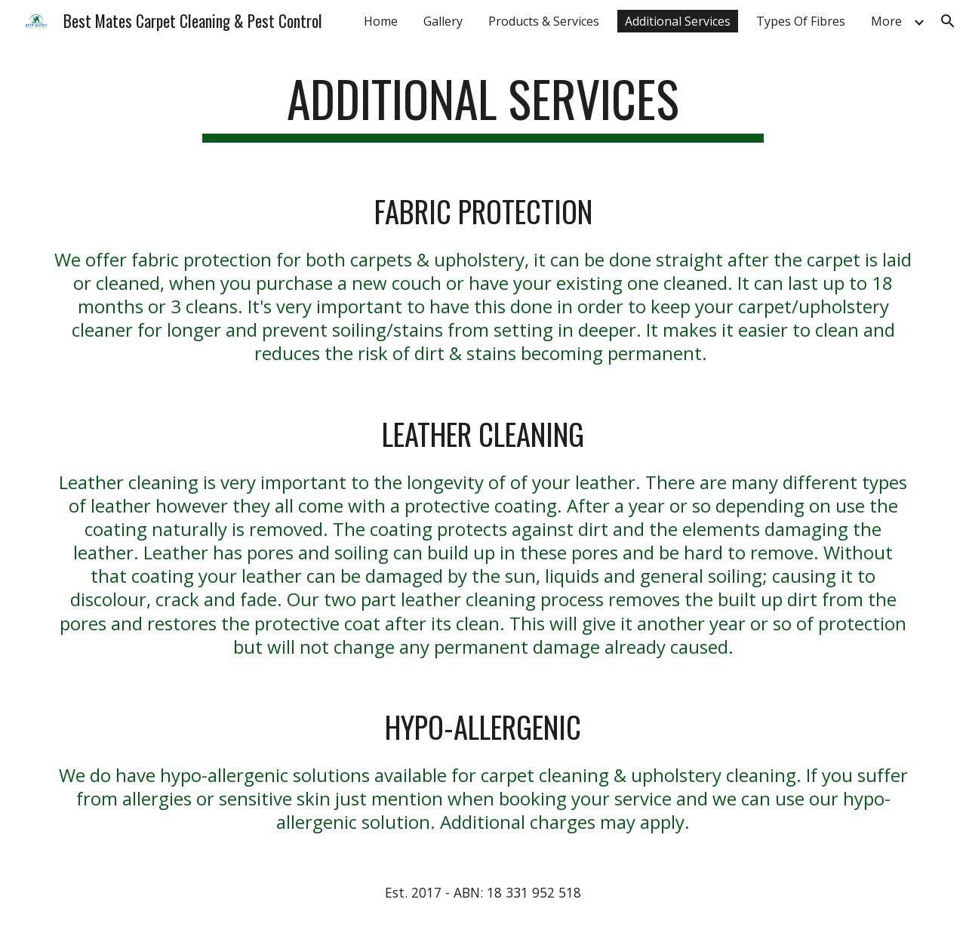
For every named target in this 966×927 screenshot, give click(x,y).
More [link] (886, 21)
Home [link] (381, 21)
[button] (948, 21)
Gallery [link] (443, 21)
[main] (483, 106)
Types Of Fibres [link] (800, 21)
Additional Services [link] (678, 21)
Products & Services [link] (543, 21)
